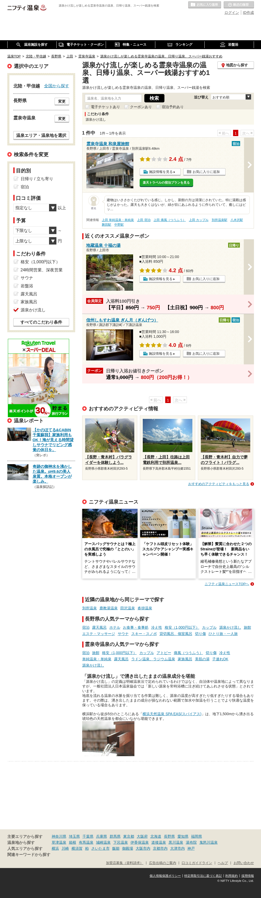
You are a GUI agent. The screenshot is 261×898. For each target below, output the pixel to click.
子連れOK (220, 659)
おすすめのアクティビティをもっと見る (218, 484)
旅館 (247, 627)
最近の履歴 (239, 5)
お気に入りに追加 (206, 172)
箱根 (72, 842)
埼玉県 (74, 836)
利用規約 (231, 876)
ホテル (114, 627)
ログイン (231, 12)
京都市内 (160, 848)
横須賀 (77, 848)
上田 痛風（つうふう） (169, 220)
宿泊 (86, 627)
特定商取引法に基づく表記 (203, 876)
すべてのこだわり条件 (41, 322)
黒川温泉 (176, 842)
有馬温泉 (86, 842)
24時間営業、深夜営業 (42, 270)
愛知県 (182, 836)
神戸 (191, 848)
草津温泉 (59, 842)
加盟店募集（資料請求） (124, 863)
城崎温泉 (103, 842)
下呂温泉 (120, 842)
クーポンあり (141, 107)
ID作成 (248, 12)
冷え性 (156, 627)
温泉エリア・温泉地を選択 (41, 135)
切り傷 (200, 634)
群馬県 (115, 836)
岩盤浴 (27, 286)
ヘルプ (223, 863)
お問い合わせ (244, 863)
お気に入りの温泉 (204, 5)
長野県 (169, 836)
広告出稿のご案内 (162, 863)
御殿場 (127, 848)
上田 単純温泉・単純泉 (118, 220)
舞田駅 (106, 224)
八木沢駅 (236, 220)
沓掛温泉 (145, 608)
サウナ (123, 634)
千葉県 (87, 836)
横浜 (55, 848)
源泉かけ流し (230, 627)
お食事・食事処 (136, 627)
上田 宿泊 (143, 220)
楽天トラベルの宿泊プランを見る (166, 182)
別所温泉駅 (219, 220)
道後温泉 (158, 842)
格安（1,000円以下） (182, 627)
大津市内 (177, 848)
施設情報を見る (161, 172)
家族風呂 (185, 659)
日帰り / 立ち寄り (37, 179)
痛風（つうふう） (188, 653)
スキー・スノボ (144, 634)
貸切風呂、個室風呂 (175, 634)
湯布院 (191, 842)
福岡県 (196, 836)
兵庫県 (101, 836)
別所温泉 (89, 608)
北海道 (155, 836)
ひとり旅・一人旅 (223, 634)
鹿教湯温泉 (108, 608)
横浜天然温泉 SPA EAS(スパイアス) (172, 714)
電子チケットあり (105, 107)
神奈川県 (59, 836)
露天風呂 (99, 627)
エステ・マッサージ (98, 634)
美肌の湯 (202, 659)
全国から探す (56, 85)
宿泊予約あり (173, 107)
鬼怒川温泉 (208, 842)
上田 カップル (199, 220)
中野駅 (119, 224)
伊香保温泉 (139, 842)
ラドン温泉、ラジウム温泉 (153, 659)
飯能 (116, 848)
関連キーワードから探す (28, 855)
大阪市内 (143, 848)
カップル (209, 627)
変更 (62, 101)
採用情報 (247, 876)
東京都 (128, 836)
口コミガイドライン (197, 863)
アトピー (164, 653)
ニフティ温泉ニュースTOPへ (227, 584)
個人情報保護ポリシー (165, 876)
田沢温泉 (127, 608)
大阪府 (142, 836)
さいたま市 (100, 848)
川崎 (65, 848)
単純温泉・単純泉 (96, 659)
